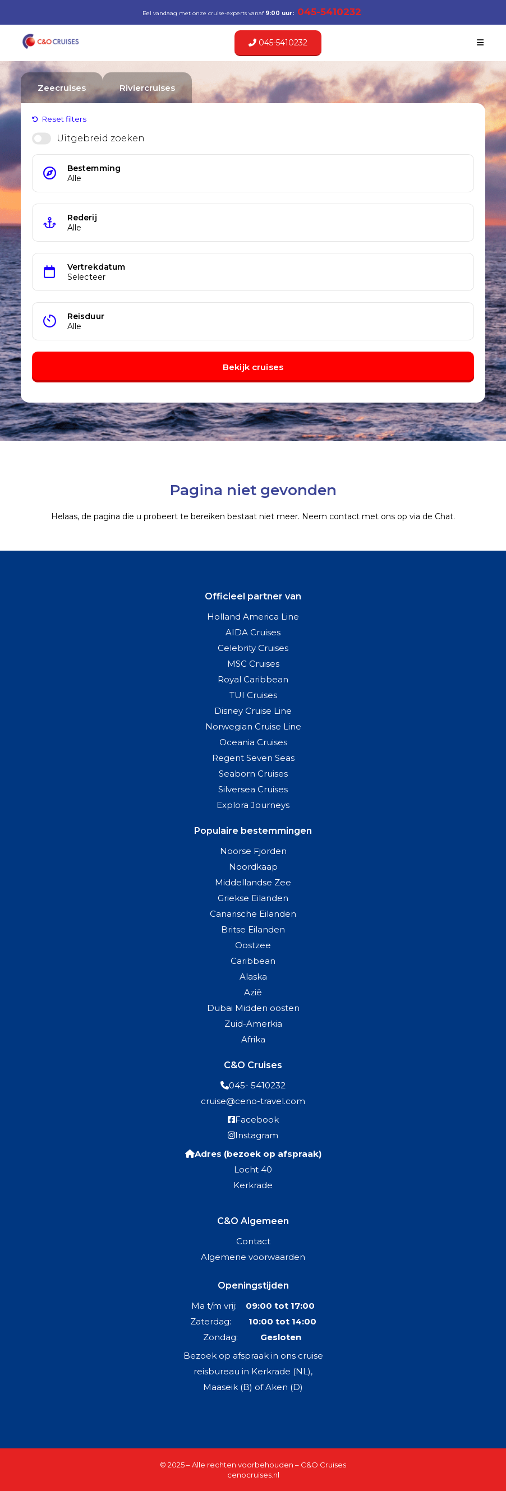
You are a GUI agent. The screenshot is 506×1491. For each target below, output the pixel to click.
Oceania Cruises (253, 742)
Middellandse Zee (253, 882)
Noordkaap (253, 866)
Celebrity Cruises (253, 648)
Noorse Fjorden (253, 851)
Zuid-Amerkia (253, 1023)
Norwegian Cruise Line (253, 726)
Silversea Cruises (253, 789)
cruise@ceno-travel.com (253, 1101)
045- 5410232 (257, 1085)
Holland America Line (253, 616)
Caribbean (253, 960)
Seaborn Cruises (253, 773)
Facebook (257, 1119)
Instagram (256, 1135)
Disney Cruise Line (253, 710)
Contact (253, 1241)
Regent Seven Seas (253, 758)
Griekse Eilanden (253, 898)
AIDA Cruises (253, 632)
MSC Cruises (253, 663)
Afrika (253, 1039)
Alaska (253, 976)
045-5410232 (278, 43)
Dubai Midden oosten (253, 1008)
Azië (253, 992)
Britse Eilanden (253, 929)
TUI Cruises (253, 695)
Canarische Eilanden (253, 913)
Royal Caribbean (253, 679)
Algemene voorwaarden (253, 1257)
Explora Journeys (253, 805)
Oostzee (253, 945)
